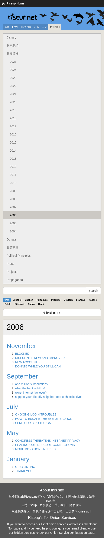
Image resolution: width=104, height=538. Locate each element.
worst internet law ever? (31, 392)
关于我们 (54, 27)
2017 (13, 126)
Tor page (14, 528)
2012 (13, 166)
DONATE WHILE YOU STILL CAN (38, 366)
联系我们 (13, 45)
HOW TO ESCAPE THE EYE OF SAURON (43, 418)
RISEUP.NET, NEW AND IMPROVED (40, 358)
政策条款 (13, 247)
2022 (13, 86)
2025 (13, 61)
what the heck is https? (30, 388)
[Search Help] (44, 290)
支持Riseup (29, 505)
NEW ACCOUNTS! (27, 362)
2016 (13, 134)
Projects (12, 271)
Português (42, 300)
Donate (11, 239)
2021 (13, 94)
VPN (36, 27)
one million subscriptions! (31, 384)
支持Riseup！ (52, 313)
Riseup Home (15, 3)
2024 (13, 69)
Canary (11, 37)
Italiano (93, 300)
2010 (13, 183)
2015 (13, 142)
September (22, 376)
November (21, 345)
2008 (13, 199)
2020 (13, 102)
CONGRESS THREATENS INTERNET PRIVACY (47, 440)
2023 (13, 78)
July (12, 406)
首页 (7, 27)
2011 (13, 174)
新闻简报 (13, 53)
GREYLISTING (25, 466)
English (29, 300)
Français (80, 300)
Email (15, 27)
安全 (44, 27)
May (13, 432)
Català (31, 304)
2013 (13, 158)
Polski (7, 304)
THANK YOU (23, 471)
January (18, 459)
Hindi (41, 304)
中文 (6, 300)
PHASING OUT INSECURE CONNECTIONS (45, 445)
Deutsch (68, 300)
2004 (13, 231)
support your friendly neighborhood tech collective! (48, 397)
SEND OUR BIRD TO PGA (33, 423)
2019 (13, 110)
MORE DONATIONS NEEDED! (35, 449)
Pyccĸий (55, 300)
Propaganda (15, 280)
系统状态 (46, 505)
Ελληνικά (20, 304)
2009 (13, 191)
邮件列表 (26, 27)
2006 (13, 215)
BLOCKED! (22, 353)
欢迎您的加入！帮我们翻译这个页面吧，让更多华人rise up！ (52, 511)
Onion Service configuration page (72, 532)
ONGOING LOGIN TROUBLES (35, 414)
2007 (13, 207)
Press (10, 263)
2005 (13, 223)
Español (17, 300)
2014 (13, 150)
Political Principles (19, 255)
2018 (13, 118)
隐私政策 (75, 505)
